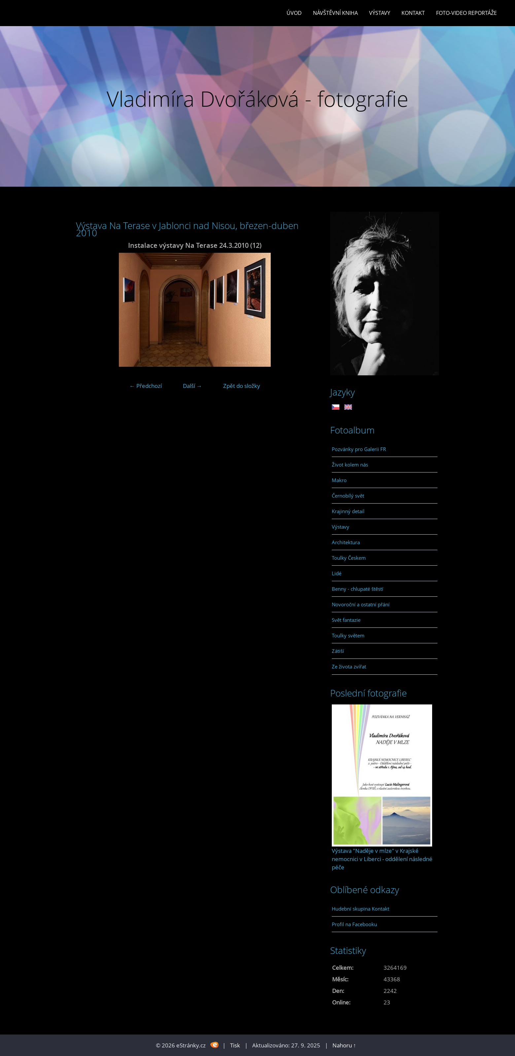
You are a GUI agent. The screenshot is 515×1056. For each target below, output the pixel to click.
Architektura (346, 542)
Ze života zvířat (349, 666)
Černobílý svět (348, 495)
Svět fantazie (346, 620)
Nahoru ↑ (344, 1045)
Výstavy (379, 13)
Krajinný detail (348, 511)
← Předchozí (145, 386)
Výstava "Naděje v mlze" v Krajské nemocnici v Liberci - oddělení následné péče (382, 859)
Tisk (235, 1045)
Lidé (336, 573)
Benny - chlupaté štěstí (357, 588)
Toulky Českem (349, 557)
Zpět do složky (241, 386)
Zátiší (338, 651)
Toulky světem (348, 635)
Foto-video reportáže (466, 13)
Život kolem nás (350, 464)
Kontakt (413, 13)
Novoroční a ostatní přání (361, 604)
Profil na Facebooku (354, 924)
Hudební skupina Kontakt (360, 908)
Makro (339, 480)
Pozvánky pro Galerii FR (359, 449)
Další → (192, 386)
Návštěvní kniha (335, 13)
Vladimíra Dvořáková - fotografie (257, 98)
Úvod (294, 13)
